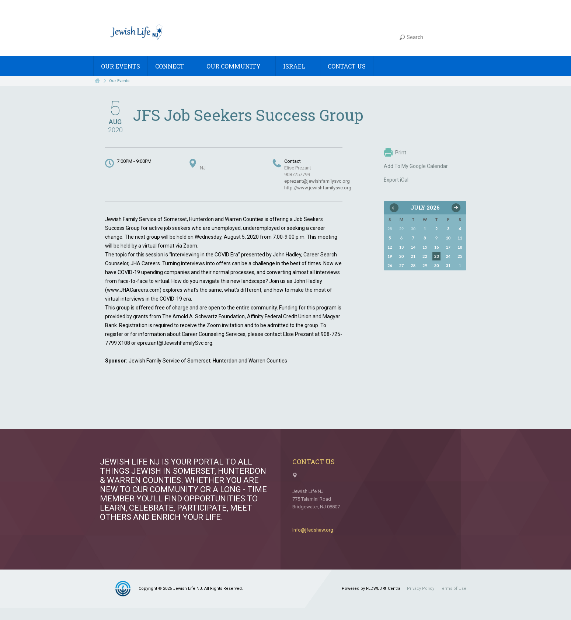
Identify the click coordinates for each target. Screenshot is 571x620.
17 (448, 247)
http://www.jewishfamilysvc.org (317, 187)
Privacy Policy (420, 588)
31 (448, 265)
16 (436, 247)
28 (413, 265)
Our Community (237, 66)
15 (424, 247)
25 (459, 256)
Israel (298, 66)
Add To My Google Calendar (416, 166)
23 (436, 256)
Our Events (120, 66)
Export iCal (396, 180)
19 (389, 256)
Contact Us (347, 66)
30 (436, 265)
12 (389, 247)
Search (411, 37)
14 (413, 247)
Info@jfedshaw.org (312, 530)
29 (424, 265)
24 (448, 256)
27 (401, 265)
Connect (173, 66)
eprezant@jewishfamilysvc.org (317, 181)
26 (389, 265)
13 (401, 247)
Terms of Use (453, 588)
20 (401, 256)
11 (459, 237)
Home (97, 80)
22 (424, 256)
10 (448, 237)
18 (459, 247)
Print (395, 152)
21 (413, 256)
